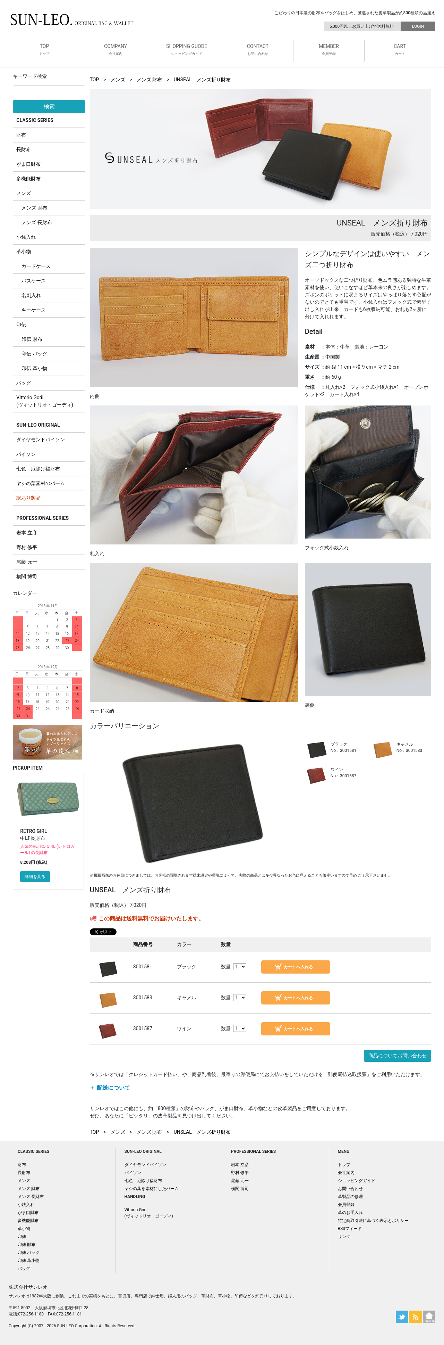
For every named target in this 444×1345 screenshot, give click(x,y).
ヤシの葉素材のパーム (40, 483)
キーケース (34, 310)
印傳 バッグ (29, 1252)
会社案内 (346, 1172)
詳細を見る (35, 876)
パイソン (26, 454)
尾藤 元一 (26, 562)
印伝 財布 (32, 339)
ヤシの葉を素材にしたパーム (152, 1188)
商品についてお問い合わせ (397, 1055)
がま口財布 (28, 164)
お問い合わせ (350, 1188)
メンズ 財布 (34, 208)
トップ (344, 1164)
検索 (49, 106)
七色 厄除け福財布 (38, 468)
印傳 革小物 (29, 1260)
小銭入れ (26, 237)
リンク (344, 1236)
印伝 (21, 324)
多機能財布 (28, 178)
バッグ (23, 383)
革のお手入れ (350, 1212)
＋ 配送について (110, 1087)
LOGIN (418, 26)
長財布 (23, 149)
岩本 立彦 (26, 532)
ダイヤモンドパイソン (40, 439)
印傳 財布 (26, 1244)
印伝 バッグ (34, 353)
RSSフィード (350, 1228)
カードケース (36, 266)
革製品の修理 (350, 1196)
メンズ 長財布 (37, 222)
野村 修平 (26, 547)
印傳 (22, 1236)
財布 (21, 135)
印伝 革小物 (34, 368)
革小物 (23, 251)
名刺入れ (31, 295)
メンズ (23, 193)
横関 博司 (26, 576)
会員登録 (346, 1204)
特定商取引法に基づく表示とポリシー (373, 1220)
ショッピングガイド (356, 1180)
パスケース (34, 281)
